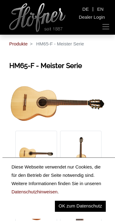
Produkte (18, 43)
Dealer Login (92, 17)
